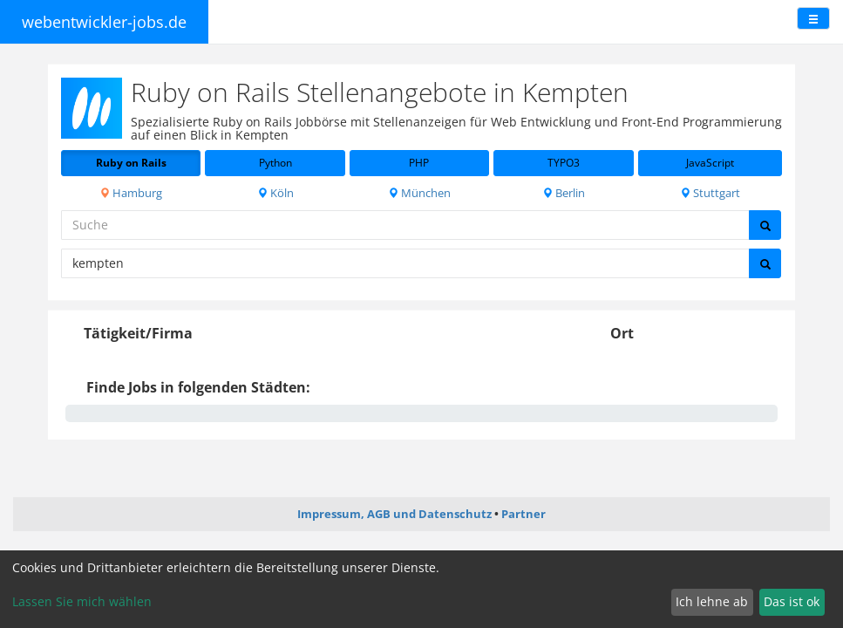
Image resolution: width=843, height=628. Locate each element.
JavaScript (710, 162)
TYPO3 (563, 162)
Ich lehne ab (712, 601)
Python (275, 162)
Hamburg (130, 193)
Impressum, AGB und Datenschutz (394, 514)
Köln (275, 193)
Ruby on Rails (131, 162)
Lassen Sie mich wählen (82, 601)
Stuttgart (710, 193)
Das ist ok (791, 601)
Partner (523, 514)
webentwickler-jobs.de (104, 21)
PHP (419, 162)
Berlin (563, 193)
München (419, 193)
